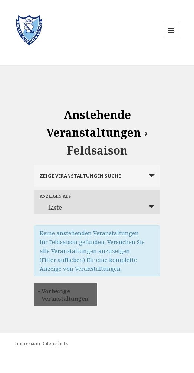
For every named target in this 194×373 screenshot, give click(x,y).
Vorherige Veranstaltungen (63, 294)
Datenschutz (54, 343)
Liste (50, 207)
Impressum (27, 343)
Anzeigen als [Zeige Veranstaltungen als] (55, 196)
